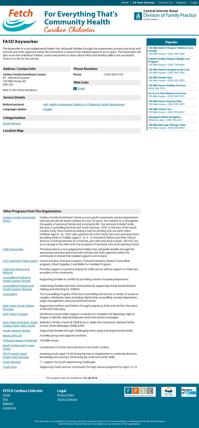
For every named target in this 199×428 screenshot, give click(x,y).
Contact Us (165, 2)
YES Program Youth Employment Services (16, 355)
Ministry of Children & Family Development (99, 104)
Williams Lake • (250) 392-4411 (165, 118)
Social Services (12, 123)
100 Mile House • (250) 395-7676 (167, 95)
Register (181, 2)
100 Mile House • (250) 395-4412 (166, 111)
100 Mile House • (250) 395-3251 (166, 103)
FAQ (5, 399)
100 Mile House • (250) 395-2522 (166, 79)
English (47, 109)
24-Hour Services (144, 2)
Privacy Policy (65, 395)
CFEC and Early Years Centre (20, 261)
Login (194, 2)
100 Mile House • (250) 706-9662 (169, 61)
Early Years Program (15, 314)
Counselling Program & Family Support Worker (17, 279)
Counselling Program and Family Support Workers (18, 287)
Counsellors (10, 294)
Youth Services (12, 362)
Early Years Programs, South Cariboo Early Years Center (20, 324)
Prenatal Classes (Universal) (20, 340)
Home (125, 2)
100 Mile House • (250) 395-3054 (167, 126)
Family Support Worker (17, 330)
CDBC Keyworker (13, 249)
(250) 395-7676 (167, 87)
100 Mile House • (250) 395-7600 (169, 71)
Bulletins (8, 403)
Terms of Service (67, 399)
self (45, 104)
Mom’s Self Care (12, 335)
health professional (60, 104)
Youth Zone (10, 367)
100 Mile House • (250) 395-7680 (170, 50)
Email (79, 88)
